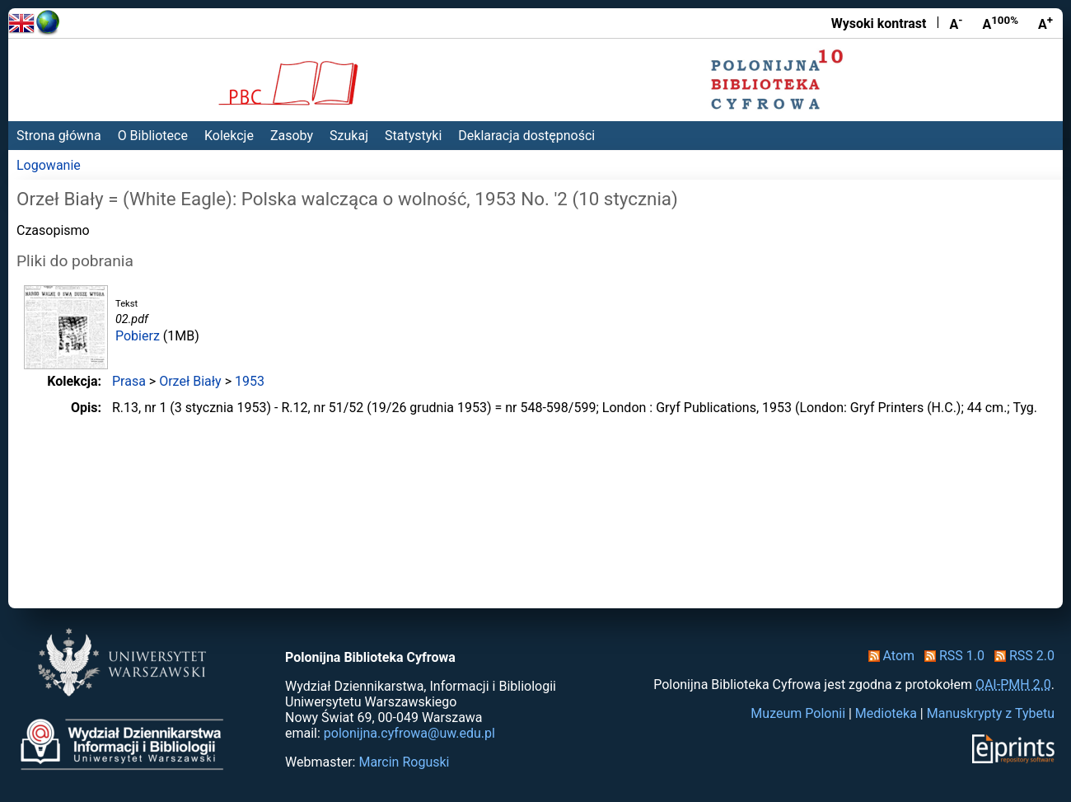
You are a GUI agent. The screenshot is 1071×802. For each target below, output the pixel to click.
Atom (888, 656)
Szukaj (349, 135)
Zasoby (291, 135)
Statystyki (413, 135)
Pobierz (137, 336)
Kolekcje (229, 135)
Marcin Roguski (403, 762)
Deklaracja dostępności (526, 135)
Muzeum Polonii (798, 713)
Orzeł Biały (190, 381)
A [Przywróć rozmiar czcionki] (1000, 23)
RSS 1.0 (951, 656)
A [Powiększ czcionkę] (1045, 23)
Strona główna (58, 135)
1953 (249, 381)
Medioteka (886, 713)
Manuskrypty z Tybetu (991, 713)
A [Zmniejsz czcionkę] (955, 23)
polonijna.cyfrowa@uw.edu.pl (409, 733)
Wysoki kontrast (879, 23)
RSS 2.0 (1021, 656)
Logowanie (48, 165)
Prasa (129, 381)
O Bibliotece (153, 135)
